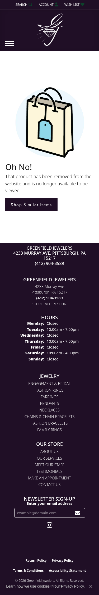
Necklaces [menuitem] (49, 410)
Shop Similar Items (31, 204)
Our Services (49, 458)
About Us (49, 451)
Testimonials (49, 471)
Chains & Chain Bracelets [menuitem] (50, 416)
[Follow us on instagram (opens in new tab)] (49, 525)
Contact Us (50, 484)
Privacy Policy (62, 560)
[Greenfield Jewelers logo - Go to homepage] (49, 28)
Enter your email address (49, 503)
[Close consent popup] (90, 586)
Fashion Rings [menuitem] (50, 390)
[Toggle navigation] (9, 46)
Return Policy (36, 560)
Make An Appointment (49, 477)
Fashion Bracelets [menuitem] (49, 423)
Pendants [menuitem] (49, 403)
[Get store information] (49, 304)
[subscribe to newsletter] (77, 513)
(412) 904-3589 (49, 263)
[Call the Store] (49, 297)
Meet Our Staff (49, 464)
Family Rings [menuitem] (49, 429)
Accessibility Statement (67, 570)
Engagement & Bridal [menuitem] (49, 383)
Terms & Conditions (28, 570)
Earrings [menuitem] (49, 396)
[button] (23, 4)
